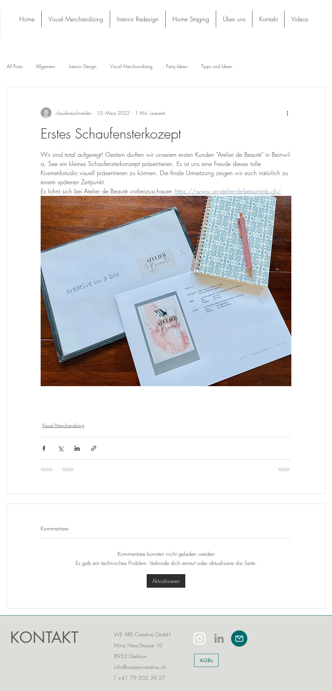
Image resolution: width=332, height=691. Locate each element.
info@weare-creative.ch (140, 667)
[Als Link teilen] (93, 448)
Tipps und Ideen (216, 66)
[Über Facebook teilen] (44, 448)
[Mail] (239, 638)
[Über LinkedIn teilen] (77, 448)
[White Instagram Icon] (199, 638)
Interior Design (83, 66)
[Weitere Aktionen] (287, 113)
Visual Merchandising (131, 66)
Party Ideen (177, 66)
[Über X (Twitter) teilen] (60, 448)
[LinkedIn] (219, 638)
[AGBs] (206, 660)
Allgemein (45, 66)
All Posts (14, 66)
